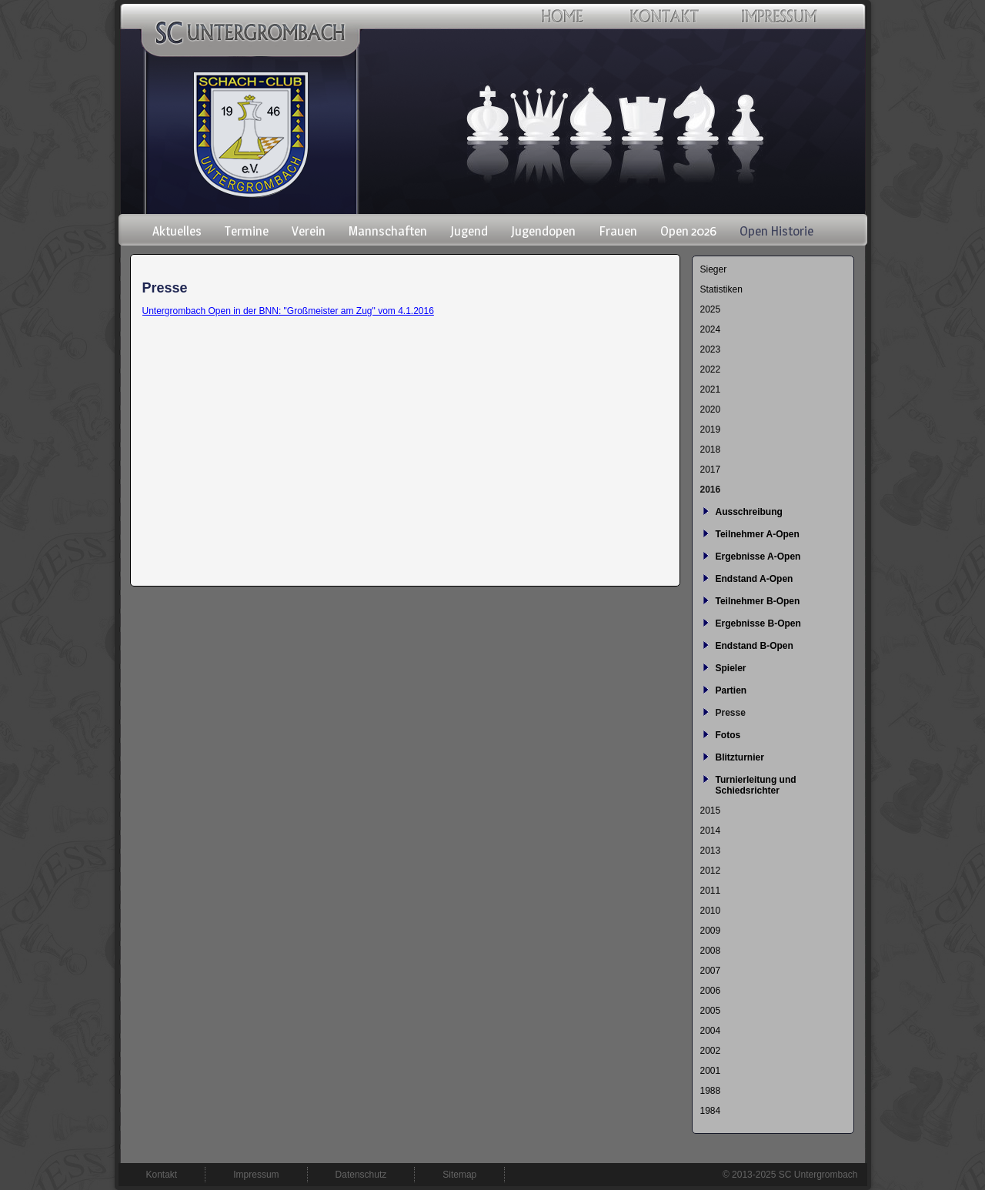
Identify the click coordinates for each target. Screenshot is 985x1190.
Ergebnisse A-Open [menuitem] (758, 556)
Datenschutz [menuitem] (361, 1174)
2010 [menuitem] (710, 910)
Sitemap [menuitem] (459, 1174)
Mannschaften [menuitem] (388, 231)
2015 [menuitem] (710, 810)
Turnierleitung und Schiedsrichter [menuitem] (756, 785)
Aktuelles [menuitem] (177, 231)
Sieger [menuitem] (713, 269)
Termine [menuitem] (247, 231)
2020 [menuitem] (710, 409)
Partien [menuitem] (731, 690)
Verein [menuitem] (309, 231)
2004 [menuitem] (710, 1030)
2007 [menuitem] (710, 970)
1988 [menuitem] (710, 1090)
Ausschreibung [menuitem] (749, 511)
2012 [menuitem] (710, 870)
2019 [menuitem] (710, 429)
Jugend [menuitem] (469, 231)
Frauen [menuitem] (618, 231)
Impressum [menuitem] (256, 1174)
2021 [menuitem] (710, 389)
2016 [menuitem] (710, 489)
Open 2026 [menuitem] (688, 231)
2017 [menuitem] (710, 469)
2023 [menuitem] (710, 349)
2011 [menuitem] (710, 890)
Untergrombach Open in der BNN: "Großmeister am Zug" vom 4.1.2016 (288, 311)
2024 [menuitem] (710, 329)
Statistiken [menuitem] (721, 289)
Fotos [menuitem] (728, 735)
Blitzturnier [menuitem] (740, 757)
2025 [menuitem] (710, 309)
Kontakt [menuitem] (162, 1174)
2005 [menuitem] (710, 1010)
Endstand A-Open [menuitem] (754, 578)
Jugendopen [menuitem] (543, 231)
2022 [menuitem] (710, 369)
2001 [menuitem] (710, 1070)
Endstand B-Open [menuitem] (754, 645)
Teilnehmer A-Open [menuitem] (758, 534)
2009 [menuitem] (710, 930)
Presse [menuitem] (731, 712)
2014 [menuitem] (710, 830)
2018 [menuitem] (710, 449)
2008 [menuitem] (710, 950)
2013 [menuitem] (710, 850)
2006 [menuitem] (710, 990)
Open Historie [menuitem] (776, 231)
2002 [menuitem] (710, 1050)
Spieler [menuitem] (731, 668)
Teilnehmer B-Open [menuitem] (758, 601)
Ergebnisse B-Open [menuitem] (758, 623)
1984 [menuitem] (710, 1110)
